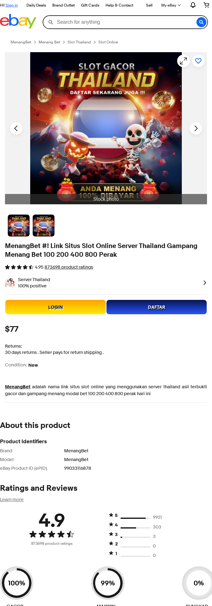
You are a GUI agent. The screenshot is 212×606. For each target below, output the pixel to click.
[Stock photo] (18, 225)
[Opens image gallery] (183, 61)
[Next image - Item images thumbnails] (196, 128)
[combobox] (125, 22)
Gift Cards (90, 4)
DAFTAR (156, 307)
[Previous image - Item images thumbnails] (16, 128)
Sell (149, 4)
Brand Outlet (63, 4)
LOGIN (55, 307)
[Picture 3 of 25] (43, 225)
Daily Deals (36, 4)
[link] (203, 282)
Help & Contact (119, 4)
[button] (201, 22)
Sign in (12, 4)
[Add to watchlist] (198, 61)
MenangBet (18, 387)
